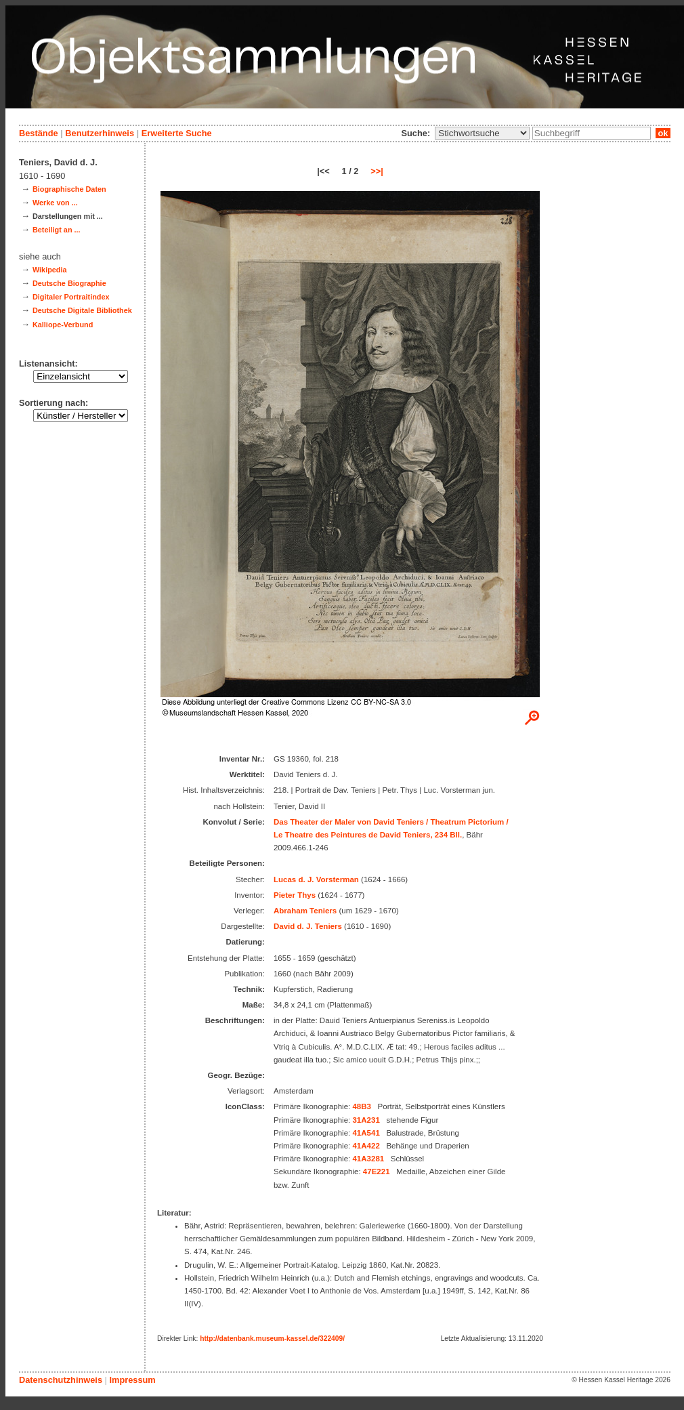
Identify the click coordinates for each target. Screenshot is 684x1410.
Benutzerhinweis (99, 133)
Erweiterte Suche (177, 133)
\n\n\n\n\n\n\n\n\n (482, 133)
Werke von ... (55, 203)
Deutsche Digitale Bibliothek (82, 310)
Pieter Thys (295, 895)
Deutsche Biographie (69, 283)
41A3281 (368, 1159)
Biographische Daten (69, 189)
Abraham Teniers (305, 911)
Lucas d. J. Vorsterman (316, 879)
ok (663, 133)
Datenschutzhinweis (60, 1380)
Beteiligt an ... (57, 230)
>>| (376, 171)
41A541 (365, 1133)
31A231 (365, 1120)
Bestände (38, 133)
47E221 (376, 1171)
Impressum (132, 1380)
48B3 (361, 1106)
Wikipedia (50, 270)
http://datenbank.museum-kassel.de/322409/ (272, 1338)
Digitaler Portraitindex (71, 297)
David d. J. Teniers (308, 926)
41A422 (365, 1146)
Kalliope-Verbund (63, 324)
